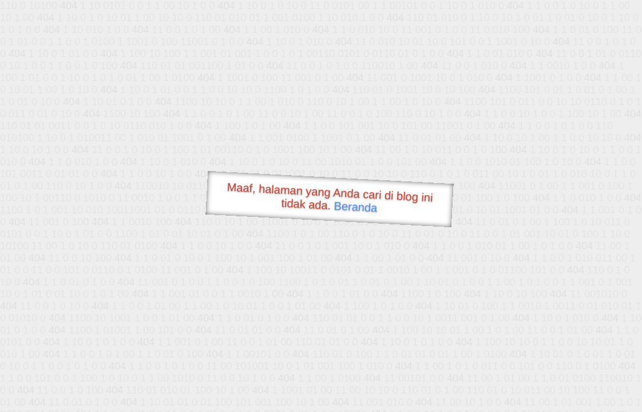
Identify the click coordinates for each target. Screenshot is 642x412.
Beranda (356, 206)
